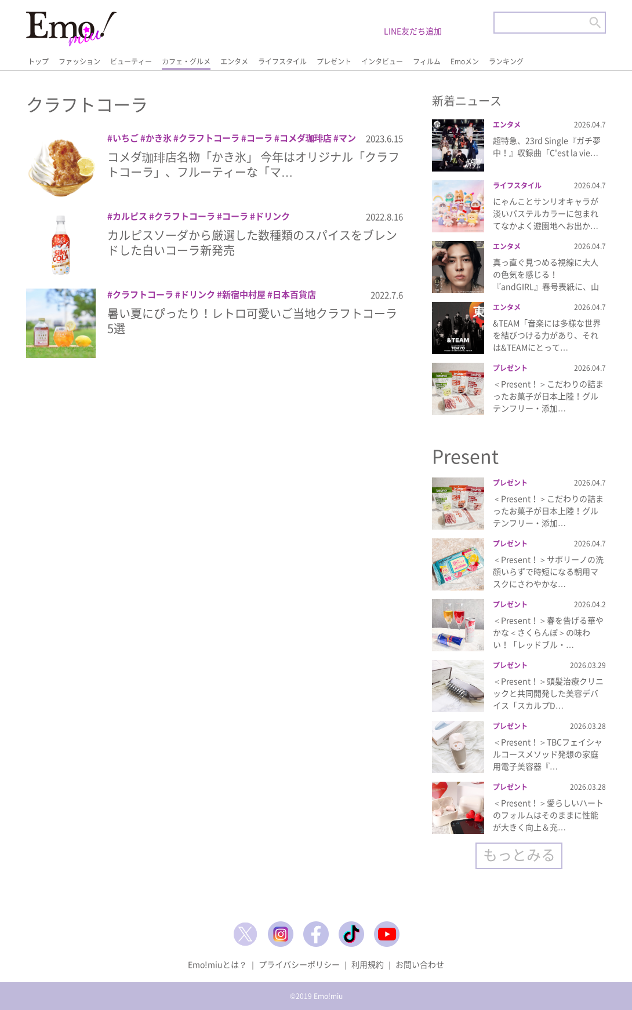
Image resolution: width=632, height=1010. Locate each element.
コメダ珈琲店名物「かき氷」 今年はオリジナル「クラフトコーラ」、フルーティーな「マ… (253, 164)
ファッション (79, 61)
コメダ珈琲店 (305, 138)
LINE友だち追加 (413, 31)
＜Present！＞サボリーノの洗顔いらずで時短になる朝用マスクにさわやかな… (548, 571)
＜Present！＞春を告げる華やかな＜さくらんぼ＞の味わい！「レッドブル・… (548, 632)
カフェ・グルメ (186, 61)
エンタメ (234, 61)
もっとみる (519, 854)
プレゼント (334, 61)
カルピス (129, 216)
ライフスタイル (282, 61)
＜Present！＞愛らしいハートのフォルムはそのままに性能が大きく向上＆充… (548, 815)
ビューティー (131, 61)
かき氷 (159, 138)
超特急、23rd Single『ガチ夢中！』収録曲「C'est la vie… (547, 146)
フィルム (427, 61)
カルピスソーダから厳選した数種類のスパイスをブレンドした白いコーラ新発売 (252, 242)
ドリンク (272, 216)
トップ (38, 61)
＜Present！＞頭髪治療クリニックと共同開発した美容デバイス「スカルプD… (548, 693)
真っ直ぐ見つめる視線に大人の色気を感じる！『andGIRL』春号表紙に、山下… (546, 280)
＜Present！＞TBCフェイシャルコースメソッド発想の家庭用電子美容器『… (547, 754)
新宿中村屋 (244, 294)
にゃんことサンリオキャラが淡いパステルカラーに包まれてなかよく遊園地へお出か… (545, 213)
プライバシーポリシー (299, 964)
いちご (125, 138)
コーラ (259, 138)
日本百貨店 (294, 294)
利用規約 (367, 964)
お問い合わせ (419, 964)
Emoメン (465, 61)
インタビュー (382, 61)
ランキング (506, 61)
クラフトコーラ (209, 138)
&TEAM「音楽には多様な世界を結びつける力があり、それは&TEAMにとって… (547, 335)
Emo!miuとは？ (217, 964)
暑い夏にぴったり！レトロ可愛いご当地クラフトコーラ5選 (252, 321)
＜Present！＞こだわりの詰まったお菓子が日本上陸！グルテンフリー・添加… (548, 396)
